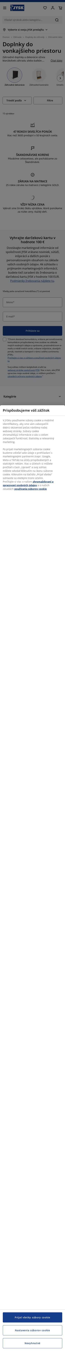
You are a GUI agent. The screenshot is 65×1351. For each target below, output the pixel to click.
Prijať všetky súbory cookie (32, 1317)
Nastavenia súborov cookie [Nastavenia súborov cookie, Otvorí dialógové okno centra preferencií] (32, 1330)
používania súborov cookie (30, 488)
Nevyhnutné (32, 1343)
